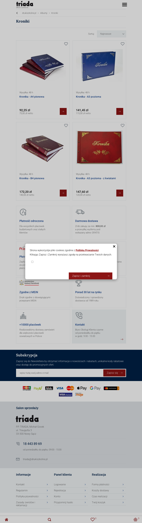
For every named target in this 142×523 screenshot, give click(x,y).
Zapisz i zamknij (81, 275)
